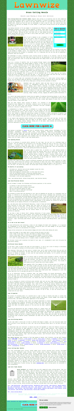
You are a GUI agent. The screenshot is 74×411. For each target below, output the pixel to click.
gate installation (12, 344)
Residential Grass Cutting (41, 385)
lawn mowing (32, 137)
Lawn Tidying (47, 386)
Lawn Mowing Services (27, 385)
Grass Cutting (13, 401)
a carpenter (40, 342)
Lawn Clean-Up (53, 385)
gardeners (54, 341)
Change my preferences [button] (52, 407)
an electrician (41, 341)
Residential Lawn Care (27, 386)
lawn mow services (41, 373)
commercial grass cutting (49, 369)
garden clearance (25, 342)
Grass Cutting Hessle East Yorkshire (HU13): (20, 18)
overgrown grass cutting (23, 372)
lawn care (18, 135)
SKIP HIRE (14, 338)
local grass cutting (22, 374)
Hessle (25, 130)
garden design (60, 344)
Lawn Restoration (15, 385)
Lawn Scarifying (28, 389)
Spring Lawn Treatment (39, 389)
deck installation (55, 342)
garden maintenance (45, 344)
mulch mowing (37, 379)
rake (58, 215)
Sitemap (8, 401)
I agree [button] (41, 407)
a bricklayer (26, 341)
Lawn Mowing (25, 401)
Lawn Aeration (38, 386)
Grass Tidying (58, 388)
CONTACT (58, 9)
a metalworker (15, 345)
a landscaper (21, 340)
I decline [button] (45, 407)
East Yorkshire (16, 381)
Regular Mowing (62, 385)
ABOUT (55, 9)
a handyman (54, 338)
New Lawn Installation (14, 386)
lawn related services (58, 380)
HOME (48, 9)
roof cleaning (56, 340)
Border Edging (37, 388)
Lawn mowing (11, 130)
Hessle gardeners (21, 369)
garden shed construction (38, 340)
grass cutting (46, 24)
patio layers (41, 338)
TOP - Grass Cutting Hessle (15, 391)
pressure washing (28, 344)
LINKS (51, 9)
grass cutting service (35, 55)
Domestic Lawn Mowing (47, 388)
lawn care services (41, 380)
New (17, 401)
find (12, 350)
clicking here (40, 363)
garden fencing (12, 341)
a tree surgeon (27, 338)
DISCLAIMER (63, 9)
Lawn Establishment (57, 386)
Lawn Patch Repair (28, 388)
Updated (20, 401)
